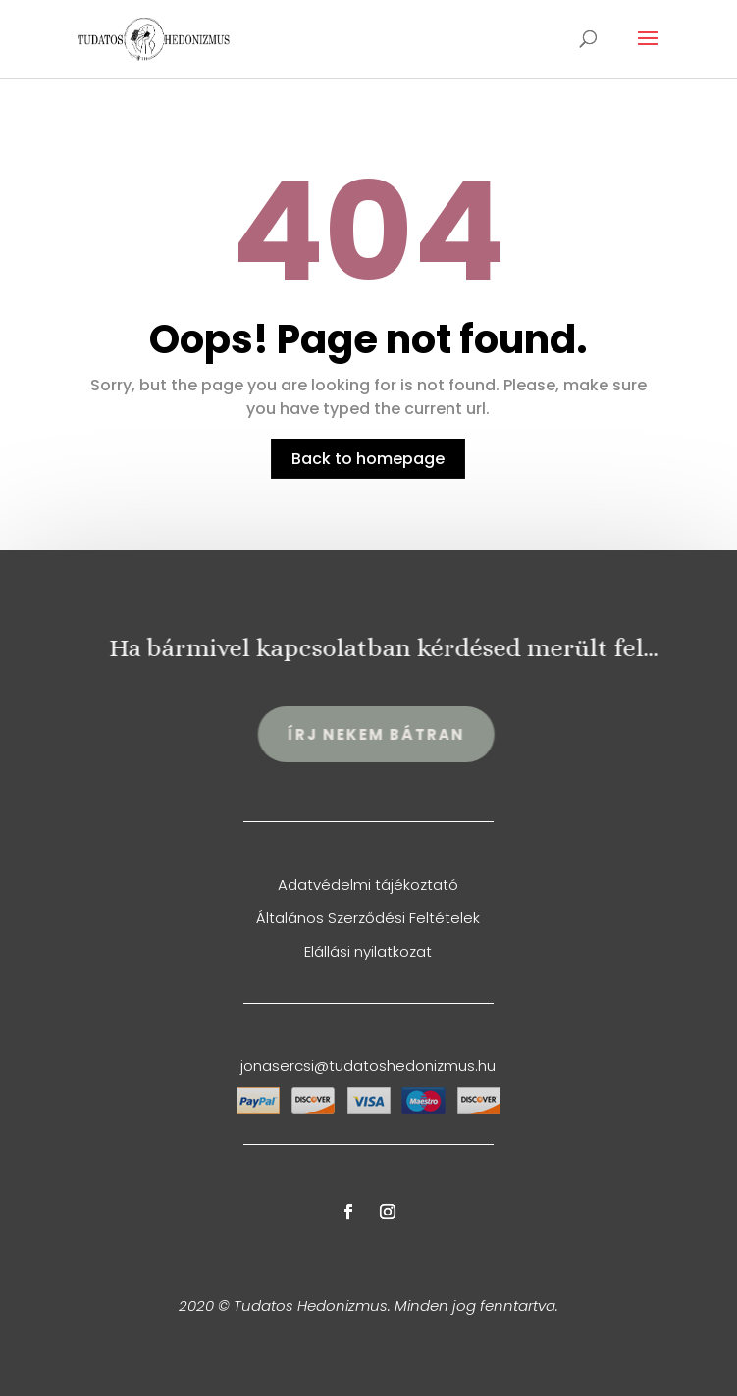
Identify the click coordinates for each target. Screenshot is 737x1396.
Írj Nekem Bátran (392, 734)
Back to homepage (368, 458)
